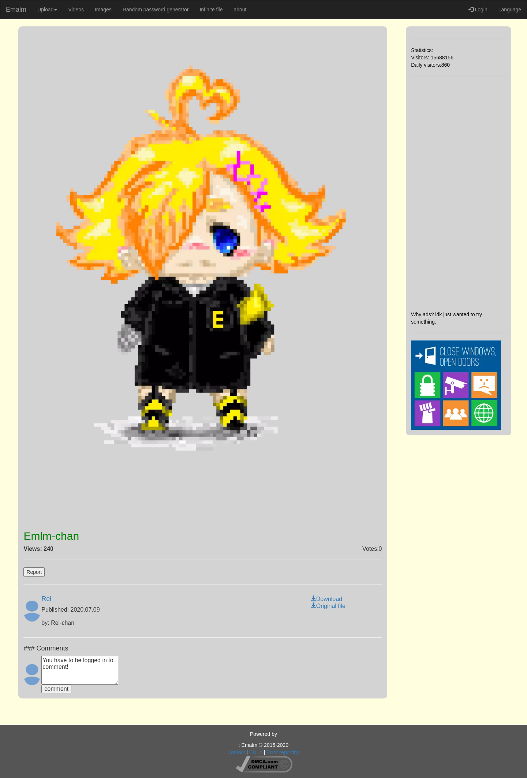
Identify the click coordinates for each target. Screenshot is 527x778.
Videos (76, 9)
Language (509, 9)
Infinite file (211, 9)
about (239, 9)
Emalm (16, 9)
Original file (327, 606)
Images (103, 9)
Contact (236, 752)
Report (34, 572)
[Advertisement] (458, 193)
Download (326, 599)
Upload (47, 9)
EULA (255, 752)
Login (477, 9)
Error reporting (282, 752)
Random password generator (156, 9)
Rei (46, 598)
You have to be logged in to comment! (79, 670)
